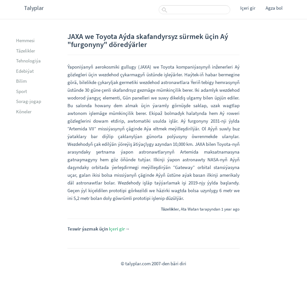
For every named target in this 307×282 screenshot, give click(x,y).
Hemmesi (25, 40)
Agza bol (274, 8)
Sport (21, 91)
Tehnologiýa (28, 61)
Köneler (23, 111)
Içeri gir (247, 8)
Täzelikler (25, 51)
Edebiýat (25, 71)
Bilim (21, 81)
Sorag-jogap (28, 101)
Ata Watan (190, 209)
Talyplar (34, 8)
